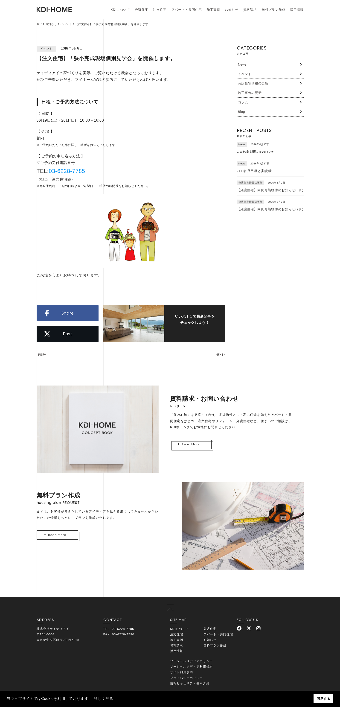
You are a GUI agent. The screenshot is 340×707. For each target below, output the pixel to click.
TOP (39, 24)
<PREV (41, 354)
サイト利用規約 (181, 672)
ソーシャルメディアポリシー (191, 661)
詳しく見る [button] (103, 699)
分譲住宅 (141, 10)
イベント (66, 24)
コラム (243, 102)
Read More (188, 444)
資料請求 (250, 10)
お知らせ (231, 10)
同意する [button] (323, 699)
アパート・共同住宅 (186, 10)
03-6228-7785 (67, 171)
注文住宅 (160, 10)
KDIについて (120, 10)
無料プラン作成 (273, 10)
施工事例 (213, 10)
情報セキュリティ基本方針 (190, 683)
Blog (241, 112)
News (242, 64)
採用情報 (297, 10)
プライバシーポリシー (186, 678)
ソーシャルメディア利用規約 (191, 666)
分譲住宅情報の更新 (253, 83)
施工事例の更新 (250, 93)
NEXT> (220, 354)
